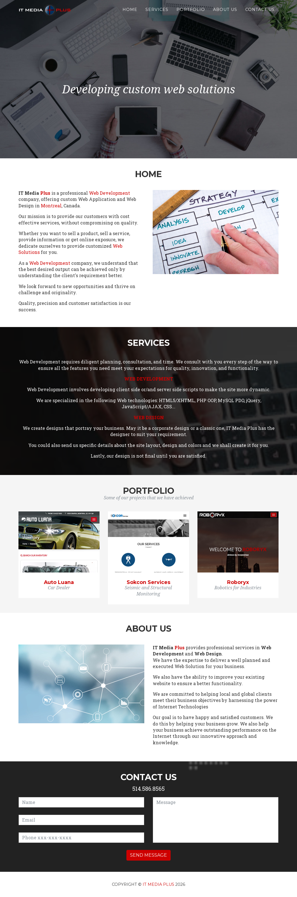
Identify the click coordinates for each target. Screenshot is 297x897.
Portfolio (190, 14)
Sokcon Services (148, 582)
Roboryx (238, 582)
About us (225, 14)
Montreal (51, 205)
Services (156, 14)
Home (129, 14)
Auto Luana (59, 582)
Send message (148, 855)
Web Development (109, 193)
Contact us (260, 14)
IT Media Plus (158, 884)
